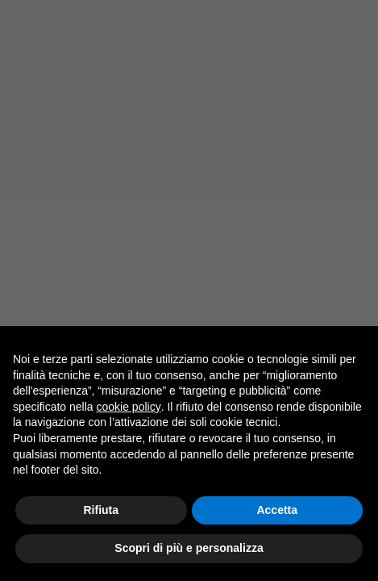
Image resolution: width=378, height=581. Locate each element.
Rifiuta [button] (100, 510)
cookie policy (129, 406)
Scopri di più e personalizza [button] (188, 547)
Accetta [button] (276, 510)
